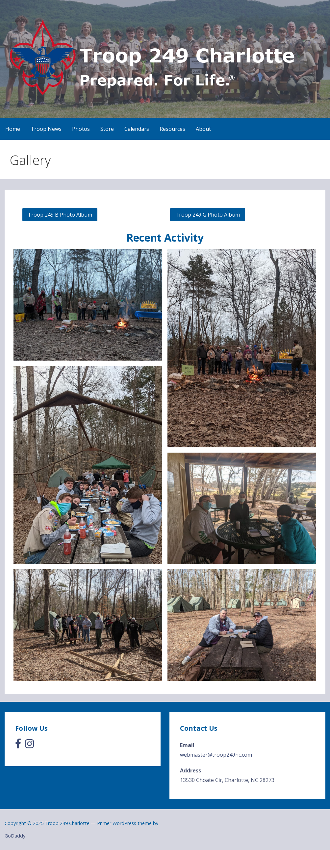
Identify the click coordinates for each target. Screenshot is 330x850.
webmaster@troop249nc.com (216, 754)
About (203, 128)
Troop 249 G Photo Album (207, 214)
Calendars (136, 128)
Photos (81, 128)
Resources (172, 128)
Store (107, 128)
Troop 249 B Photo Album (60, 214)
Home (12, 128)
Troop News (46, 128)
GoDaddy (15, 836)
